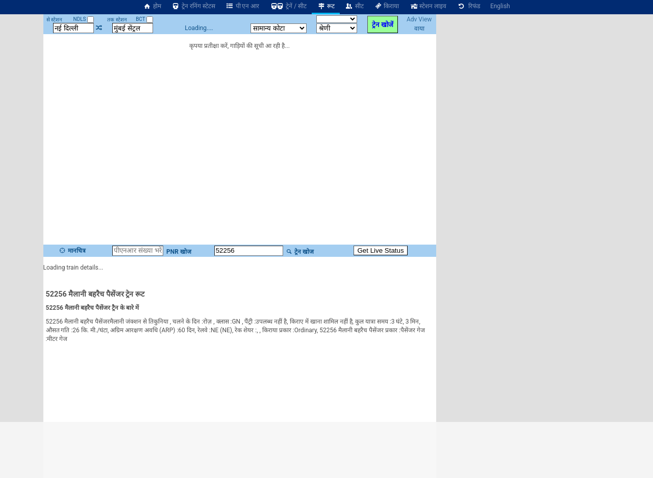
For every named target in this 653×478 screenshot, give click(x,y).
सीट (354, 6)
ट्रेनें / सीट (288, 6)
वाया (419, 28)
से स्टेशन (54, 19)
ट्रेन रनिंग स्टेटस (193, 6)
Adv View (419, 19)
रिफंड (468, 6)
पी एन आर (242, 6)
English (500, 6)
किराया (386, 6)
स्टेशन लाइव (427, 6)
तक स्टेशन (117, 19)
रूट (326, 6)
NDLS (83, 19)
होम (152, 6)
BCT (144, 19)
